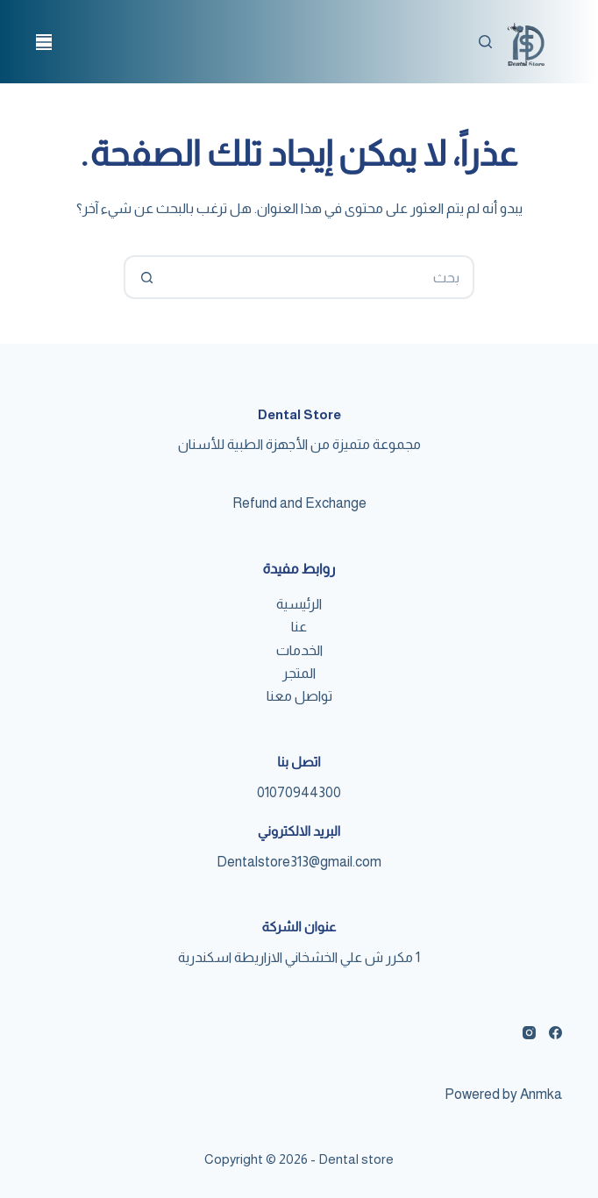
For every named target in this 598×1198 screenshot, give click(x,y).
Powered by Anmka (503, 1094)
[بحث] (485, 41)
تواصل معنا (299, 695)
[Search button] (145, 277)
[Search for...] (320, 277)
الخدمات (299, 650)
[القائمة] (44, 42)
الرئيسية (299, 603)
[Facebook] (555, 1032)
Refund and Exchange (299, 503)
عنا (299, 626)
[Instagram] (529, 1032)
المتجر (299, 673)
